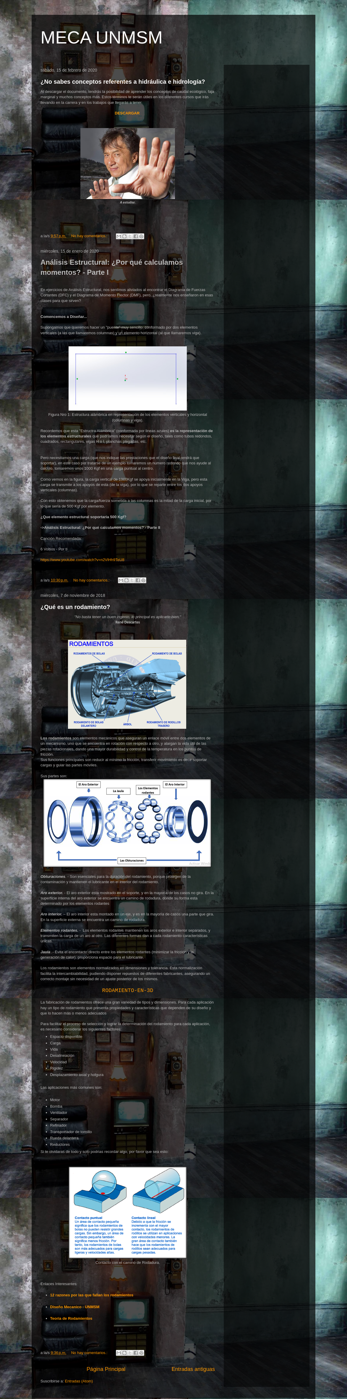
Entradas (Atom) (79, 1381)
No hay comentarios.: (89, 236)
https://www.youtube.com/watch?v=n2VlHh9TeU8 (82, 560)
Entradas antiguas (193, 1369)
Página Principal (106, 1369)
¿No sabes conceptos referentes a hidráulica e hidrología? (122, 81)
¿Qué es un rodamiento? (75, 607)
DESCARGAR (127, 113)
